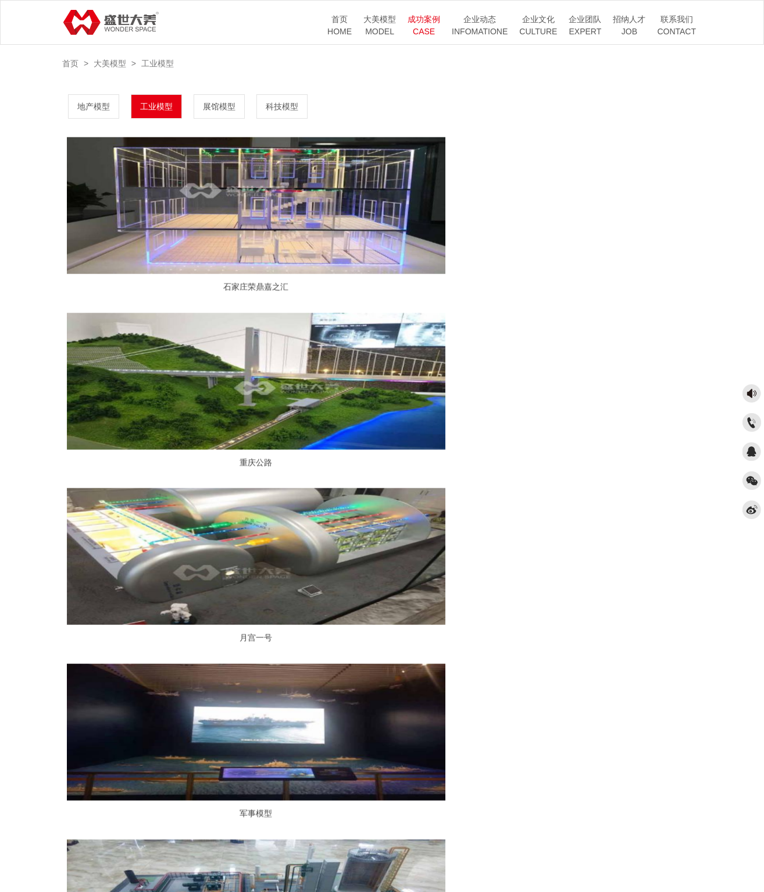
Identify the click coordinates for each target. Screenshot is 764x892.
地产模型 (93, 106)
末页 (448, 694)
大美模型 (110, 63)
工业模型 (157, 63)
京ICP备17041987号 (388, 861)
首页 (70, 63)
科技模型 (282, 106)
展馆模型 (219, 106)
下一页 (414, 694)
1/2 (382, 694)
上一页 (352, 694)
